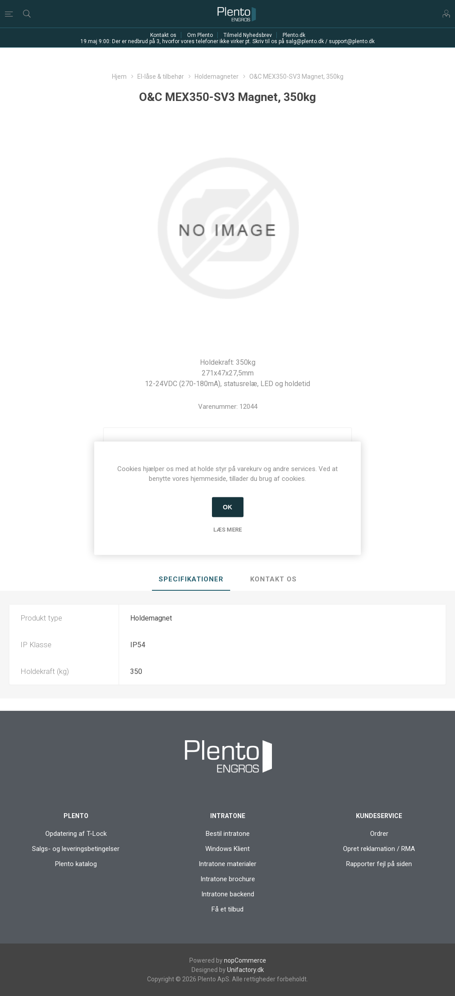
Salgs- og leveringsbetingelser (76, 849)
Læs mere (227, 529)
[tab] (191, 580)
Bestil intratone (228, 834)
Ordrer (379, 834)
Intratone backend (227, 894)
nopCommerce (245, 960)
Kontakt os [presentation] (273, 579)
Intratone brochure (227, 879)
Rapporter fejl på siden (379, 864)
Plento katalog (76, 864)
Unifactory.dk (245, 969)
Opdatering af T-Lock (76, 834)
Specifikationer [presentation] (191, 579)
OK (227, 507)
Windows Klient (227, 849)
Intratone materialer (227, 864)
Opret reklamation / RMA (379, 849)
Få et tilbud (227, 909)
